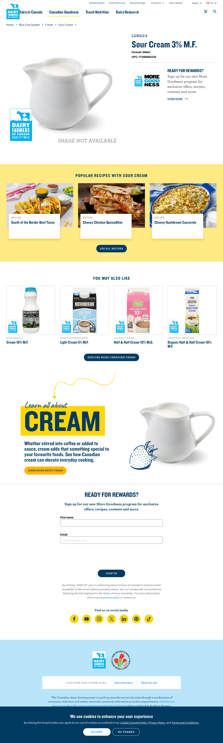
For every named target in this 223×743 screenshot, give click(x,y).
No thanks (126, 731)
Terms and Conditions (185, 722)
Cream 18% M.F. (17, 342)
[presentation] (111, 557)
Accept (97, 731)
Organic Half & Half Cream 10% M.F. (189, 344)
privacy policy (111, 597)
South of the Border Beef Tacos (33, 222)
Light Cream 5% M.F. (74, 342)
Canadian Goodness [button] (77, 12)
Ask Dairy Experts (97, 2)
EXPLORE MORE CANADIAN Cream (111, 357)
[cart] (205, 12)
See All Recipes (111, 248)
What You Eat (149, 682)
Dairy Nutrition (124, 682)
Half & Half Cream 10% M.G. (133, 342)
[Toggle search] (215, 12)
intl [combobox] (211, 3)
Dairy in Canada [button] (41, 12)
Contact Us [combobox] (156, 2)
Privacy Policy (157, 722)
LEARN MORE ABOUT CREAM (45, 470)
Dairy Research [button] (145, 12)
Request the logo (137, 2)
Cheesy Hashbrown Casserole (175, 222)
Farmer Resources (117, 2)
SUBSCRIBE (177, 98)
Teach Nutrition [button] (113, 12)
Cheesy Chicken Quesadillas (103, 222)
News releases (175, 2)
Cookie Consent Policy (133, 722)
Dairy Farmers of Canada (13, 11)
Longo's (140, 35)
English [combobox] (195, 3)
